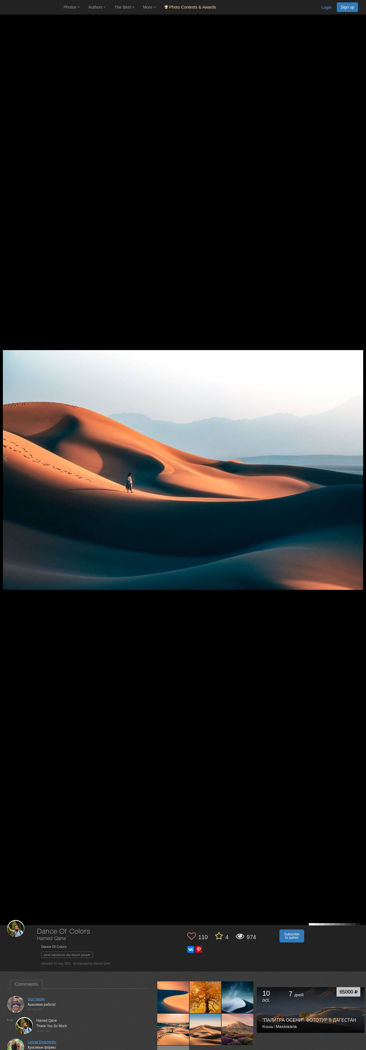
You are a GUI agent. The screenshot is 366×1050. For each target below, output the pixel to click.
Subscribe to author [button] (291, 936)
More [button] (149, 7)
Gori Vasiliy (36, 999)
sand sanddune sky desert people (67, 955)
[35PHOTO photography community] (31, 7)
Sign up (347, 7)
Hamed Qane (51, 939)
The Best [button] (124, 7)
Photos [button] (71, 7)
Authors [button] (97, 7)
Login (326, 7)
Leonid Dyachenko (42, 1042)
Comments (26, 984)
